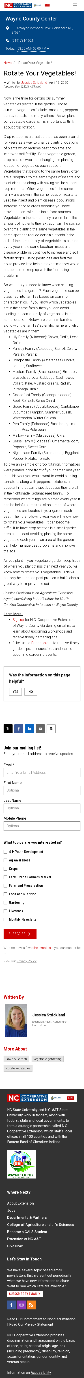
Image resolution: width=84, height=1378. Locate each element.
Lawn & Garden (16, 1059)
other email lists (42, 948)
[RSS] (31, 1305)
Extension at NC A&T (24, 1239)
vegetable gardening (48, 1059)
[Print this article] (51, 728)
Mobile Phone (15, 818)
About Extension (20, 1203)
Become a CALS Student (27, 1232)
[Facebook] (11, 1305)
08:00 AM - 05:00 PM (33, 48)
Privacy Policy (27, 961)
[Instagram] (21, 1305)
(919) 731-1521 (19, 40)
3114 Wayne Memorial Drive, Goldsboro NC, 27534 (39, 30)
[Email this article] (40, 728)
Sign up (18, 620)
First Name (13, 783)
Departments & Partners (27, 1217)
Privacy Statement (38, 1324)
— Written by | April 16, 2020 (36, 82)
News (8, 63)
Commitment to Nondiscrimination (48, 1319)
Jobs (11, 1210)
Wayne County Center (31, 19)
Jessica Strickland (34, 82)
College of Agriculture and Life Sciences (40, 1225)
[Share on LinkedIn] (29, 728)
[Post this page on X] (8, 728)
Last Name (12, 800)
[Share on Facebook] (18, 728)
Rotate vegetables (18, 1068)
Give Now (15, 1246)
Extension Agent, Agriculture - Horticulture (49, 1023)
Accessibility (41, 1372)
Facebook (39, 643)
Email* (9, 765)
